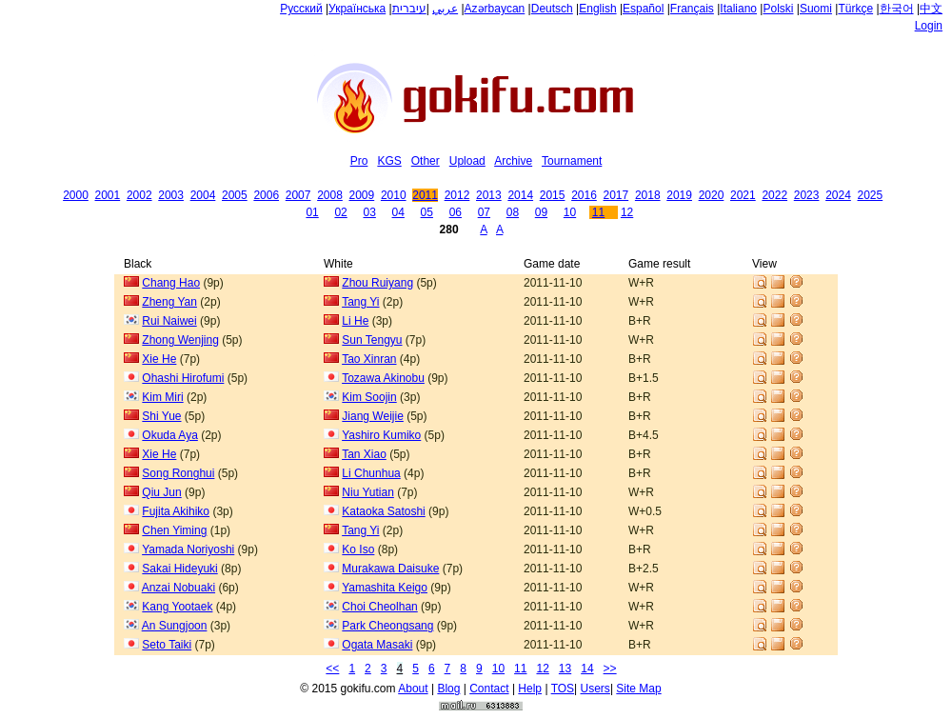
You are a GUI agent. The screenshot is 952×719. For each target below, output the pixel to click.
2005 (235, 195)
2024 (838, 195)
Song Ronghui (178, 473)
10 (570, 212)
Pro (359, 161)
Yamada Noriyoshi (188, 549)
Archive (513, 161)
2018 (648, 195)
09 (541, 212)
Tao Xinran (369, 359)
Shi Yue (161, 416)
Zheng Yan (169, 302)
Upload (467, 161)
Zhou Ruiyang (377, 283)
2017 (616, 195)
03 (369, 212)
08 (512, 212)
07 (484, 212)
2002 (139, 195)
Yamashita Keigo (384, 587)
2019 (679, 195)
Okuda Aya (170, 435)
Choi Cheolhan (379, 606)
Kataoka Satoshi (383, 511)
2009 (362, 195)
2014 (520, 195)
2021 (743, 195)
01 (312, 212)
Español (643, 8)
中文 (931, 8)
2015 (552, 195)
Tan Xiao (364, 454)
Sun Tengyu (372, 340)
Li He (355, 321)
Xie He (159, 359)
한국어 (897, 8)
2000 (76, 195)
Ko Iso (358, 549)
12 (627, 212)
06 (455, 212)
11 (598, 212)
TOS (562, 688)
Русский (301, 8)
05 (427, 212)
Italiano (738, 8)
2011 (425, 195)
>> (610, 668)
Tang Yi (360, 302)
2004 (203, 195)
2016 (584, 195)
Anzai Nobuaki (178, 587)
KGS (389, 161)
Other (425, 161)
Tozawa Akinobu (383, 378)
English (597, 8)
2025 (870, 195)
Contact (488, 688)
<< (332, 668)
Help (530, 688)
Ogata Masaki (377, 644)
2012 (457, 195)
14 (587, 668)
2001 (108, 195)
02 (340, 212)
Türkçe (855, 8)
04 (398, 212)
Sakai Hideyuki (179, 568)
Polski (778, 8)
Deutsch (552, 8)
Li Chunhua (371, 473)
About (412, 688)
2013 (489, 195)
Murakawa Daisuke (390, 568)
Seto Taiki (166, 644)
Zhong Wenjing (180, 340)
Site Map (638, 688)
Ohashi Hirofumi (183, 378)
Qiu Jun (161, 492)
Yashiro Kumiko (381, 435)
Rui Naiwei (169, 321)
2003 (171, 195)
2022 (774, 195)
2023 (807, 195)
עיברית (409, 8)
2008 (330, 195)
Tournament (572, 161)
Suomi (816, 8)
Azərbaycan (495, 8)
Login (928, 25)
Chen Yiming (174, 530)
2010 (394, 195)
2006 (266, 195)
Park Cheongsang (387, 625)
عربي (445, 8)
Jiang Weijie (372, 416)
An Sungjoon (175, 625)
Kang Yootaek (177, 606)
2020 (711, 195)
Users (595, 688)
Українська (357, 8)
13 (565, 668)
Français (692, 8)
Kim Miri (162, 397)
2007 (298, 195)
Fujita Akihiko (175, 511)
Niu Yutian (368, 492)
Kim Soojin (369, 397)
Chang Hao (171, 283)
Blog (448, 688)
